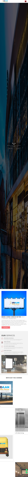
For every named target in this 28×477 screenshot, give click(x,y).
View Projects (11, 148)
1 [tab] (0, 288)
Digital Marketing (7, 350)
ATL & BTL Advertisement (8, 346)
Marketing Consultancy (8, 338)
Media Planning (6, 341)
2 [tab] (2, 288)
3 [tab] (3, 288)
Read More (6, 327)
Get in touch (18, 148)
